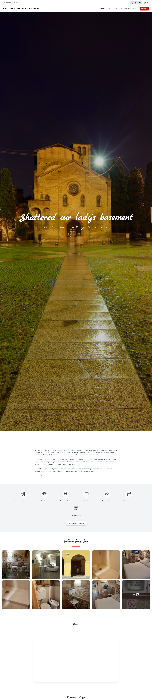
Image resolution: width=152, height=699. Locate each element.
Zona (134, 8)
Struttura (102, 8)
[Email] (140, 2)
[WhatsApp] (136, 2)
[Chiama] (132, 2)
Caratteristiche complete (76, 523)
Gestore (127, 8)
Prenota (144, 8)
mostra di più (39, 475)
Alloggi (109, 8)
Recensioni (118, 8)
